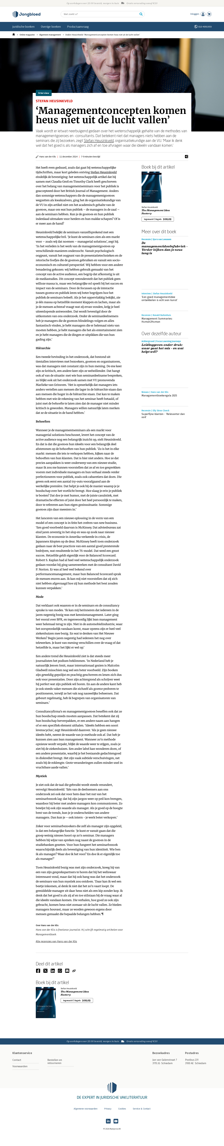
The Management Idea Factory (156, 212)
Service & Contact (141, 1108)
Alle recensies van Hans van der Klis (56, 941)
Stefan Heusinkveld (99, 140)
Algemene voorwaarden (85, 1108)
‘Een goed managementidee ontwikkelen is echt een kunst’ (160, 299)
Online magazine (27, 35)
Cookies (122, 1108)
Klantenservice (22, 1053)
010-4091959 (205, 26)
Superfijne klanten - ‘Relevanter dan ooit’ (163, 416)
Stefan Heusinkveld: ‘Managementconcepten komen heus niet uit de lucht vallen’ (102, 35)
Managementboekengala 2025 (159, 395)
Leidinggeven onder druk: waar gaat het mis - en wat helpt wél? (163, 348)
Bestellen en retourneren (54, 1062)
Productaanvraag (78, 26)
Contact (16, 1060)
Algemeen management (50, 35)
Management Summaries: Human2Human (157, 320)
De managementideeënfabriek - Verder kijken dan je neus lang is (165, 248)
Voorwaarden (20, 1066)
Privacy (107, 1108)
